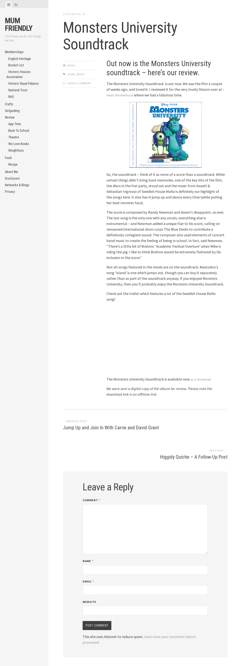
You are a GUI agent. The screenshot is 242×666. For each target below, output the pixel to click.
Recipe (13, 164)
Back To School (18, 131)
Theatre (13, 137)
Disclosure (12, 178)
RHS (11, 97)
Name (88, 538)
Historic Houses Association (18, 74)
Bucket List (16, 65)
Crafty (9, 104)
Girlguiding (12, 111)
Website (89, 579)
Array (143, 650)
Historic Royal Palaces (23, 83)
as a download (201, 379)
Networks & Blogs (17, 185)
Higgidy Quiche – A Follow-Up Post (193, 428)
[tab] (9, 5)
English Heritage (19, 59)
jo (83, 14)
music (81, 74)
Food (8, 158)
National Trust (17, 90)
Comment (91, 477)
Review (10, 117)
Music (72, 65)
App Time (14, 124)
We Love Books (18, 144)
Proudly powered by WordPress (90, 650)
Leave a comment (79, 83)
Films (71, 74)
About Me (11, 172)
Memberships (14, 52)
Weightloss (16, 150)
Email (88, 559)
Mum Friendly (18, 24)
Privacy (10, 192)
